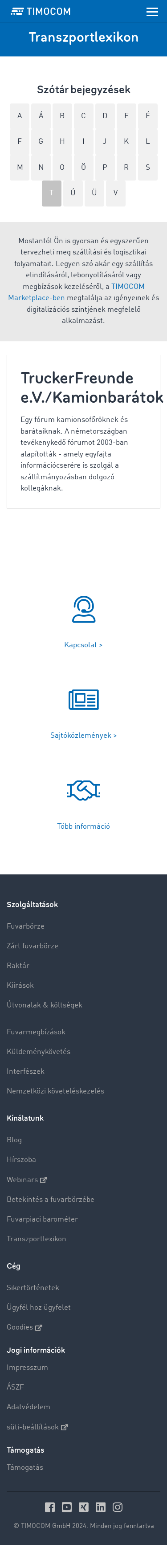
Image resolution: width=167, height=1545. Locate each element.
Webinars (27, 1180)
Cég (13, 1266)
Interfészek (26, 1072)
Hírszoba (21, 1160)
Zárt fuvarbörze (32, 946)
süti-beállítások (37, 1427)
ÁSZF (15, 1387)
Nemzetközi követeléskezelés (55, 1091)
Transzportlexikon (36, 1239)
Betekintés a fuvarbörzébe (50, 1200)
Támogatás (25, 1468)
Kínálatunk (25, 1118)
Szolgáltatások (32, 904)
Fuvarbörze (26, 926)
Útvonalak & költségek (44, 1005)
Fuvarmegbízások (36, 1032)
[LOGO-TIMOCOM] (40, 11)
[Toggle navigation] (152, 11)
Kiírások (20, 986)
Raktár (18, 966)
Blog (14, 1140)
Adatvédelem (28, 1407)
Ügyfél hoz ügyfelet (39, 1308)
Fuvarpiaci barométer (42, 1219)
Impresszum (27, 1368)
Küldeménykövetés (38, 1052)
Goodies (24, 1328)
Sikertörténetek (33, 1288)
